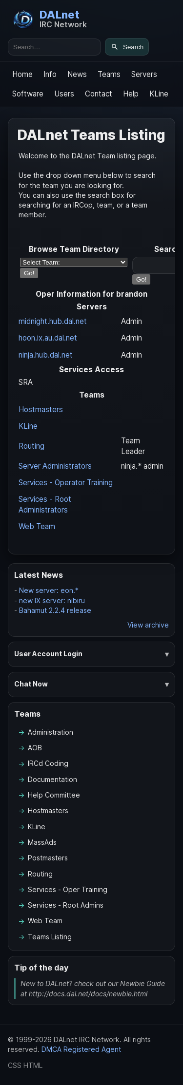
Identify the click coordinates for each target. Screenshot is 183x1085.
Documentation (52, 779)
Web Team (37, 526)
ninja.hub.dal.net (46, 355)
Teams (109, 74)
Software (27, 93)
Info (50, 74)
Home (22, 74)
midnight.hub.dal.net (53, 321)
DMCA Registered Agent (81, 1049)
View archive (148, 625)
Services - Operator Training (66, 482)
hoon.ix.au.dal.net (48, 338)
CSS (14, 1065)
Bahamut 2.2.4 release (55, 610)
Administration (50, 732)
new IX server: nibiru (52, 600)
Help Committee (54, 795)
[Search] (127, 47)
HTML (32, 1065)
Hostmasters (41, 409)
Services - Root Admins (65, 905)
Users (64, 93)
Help (131, 93)
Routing (31, 446)
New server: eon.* (49, 590)
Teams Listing (50, 937)
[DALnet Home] (50, 19)
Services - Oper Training (67, 889)
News (77, 74)
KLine (158, 93)
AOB (35, 747)
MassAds (42, 842)
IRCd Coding (48, 763)
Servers (144, 74)
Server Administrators (55, 466)
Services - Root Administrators (45, 504)
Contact (98, 93)
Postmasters (48, 858)
